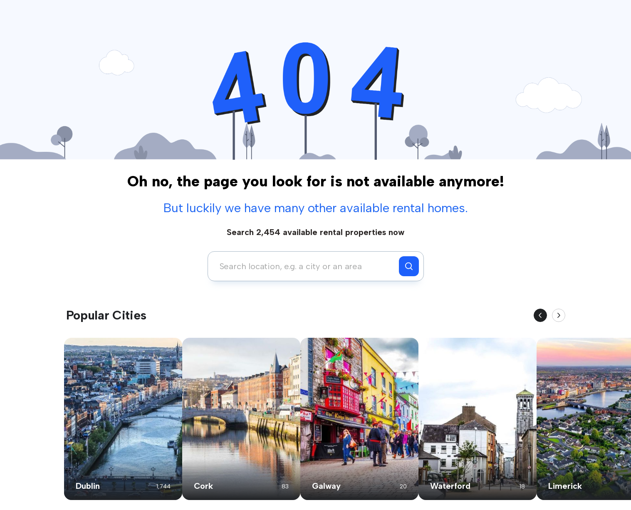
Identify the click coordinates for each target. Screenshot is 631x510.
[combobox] (305, 266)
